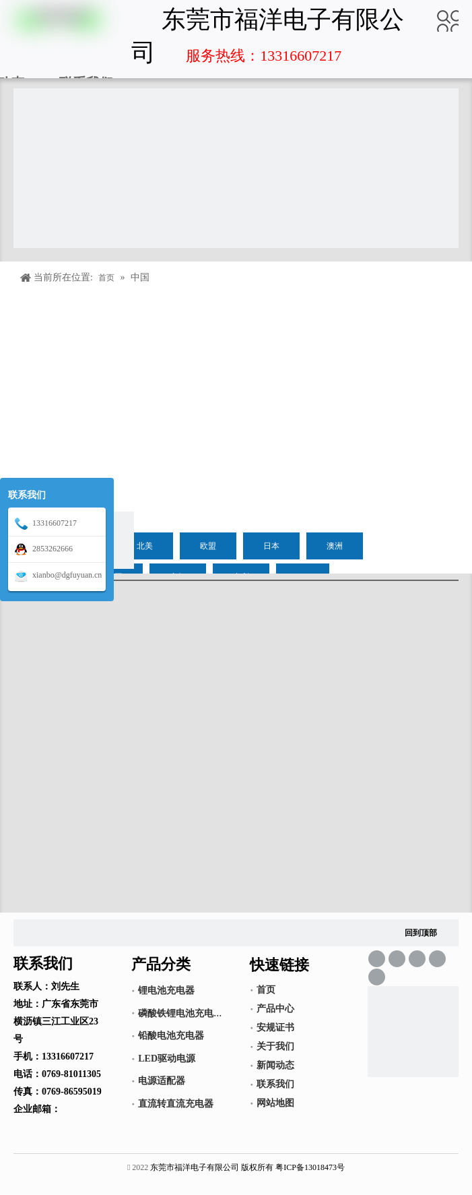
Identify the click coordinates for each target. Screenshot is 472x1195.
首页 (266, 990)
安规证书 (275, 1027)
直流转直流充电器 (175, 1104)
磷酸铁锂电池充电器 (180, 1013)
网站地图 (275, 1103)
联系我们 (275, 1084)
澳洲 (335, 546)
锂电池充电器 (166, 990)
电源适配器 (161, 1081)
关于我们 (275, 1046)
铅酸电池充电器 (171, 1036)
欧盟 (208, 546)
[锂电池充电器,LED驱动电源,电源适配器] (413, 1031)
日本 (271, 546)
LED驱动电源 (166, 1058)
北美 (145, 546)
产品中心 (275, 1009)
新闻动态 (275, 1065)
